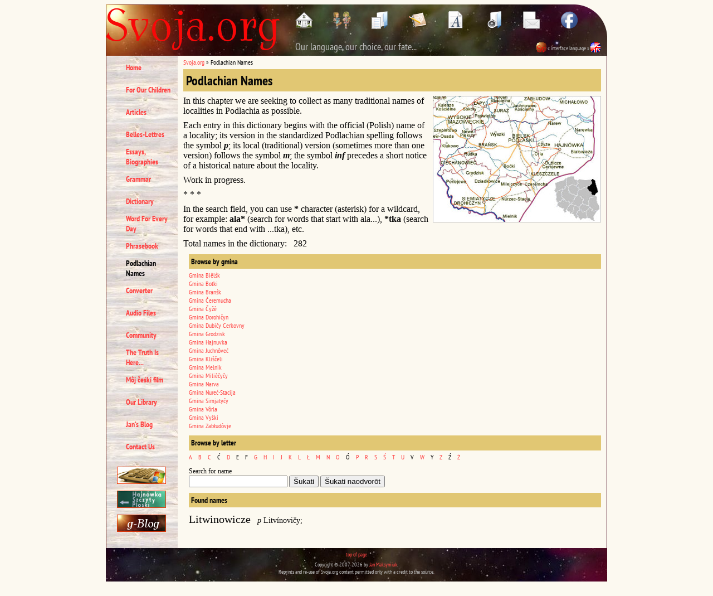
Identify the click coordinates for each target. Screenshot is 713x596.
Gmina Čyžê (203, 308)
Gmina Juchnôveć (208, 350)
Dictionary (140, 201)
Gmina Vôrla (203, 409)
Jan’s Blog (139, 424)
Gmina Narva (204, 384)
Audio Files (141, 313)
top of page (356, 554)
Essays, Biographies (142, 157)
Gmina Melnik (205, 367)
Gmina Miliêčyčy (208, 375)
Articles (136, 112)
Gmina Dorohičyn (208, 317)
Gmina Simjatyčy (208, 400)
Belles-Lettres (145, 134)
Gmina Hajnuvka (208, 342)
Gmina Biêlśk (204, 275)
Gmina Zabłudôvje (210, 425)
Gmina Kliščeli (206, 359)
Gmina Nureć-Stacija (212, 392)
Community (141, 335)
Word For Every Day (147, 224)
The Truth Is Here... (142, 357)
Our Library (141, 402)
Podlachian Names (141, 268)
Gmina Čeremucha (210, 300)
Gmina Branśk (205, 292)
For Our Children (148, 90)
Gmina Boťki (203, 283)
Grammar (138, 179)
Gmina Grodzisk (207, 334)
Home (133, 67)
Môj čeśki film (144, 380)
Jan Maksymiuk (383, 564)
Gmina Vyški (203, 417)
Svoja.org (193, 62)
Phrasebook (142, 246)
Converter (139, 290)
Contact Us (140, 447)
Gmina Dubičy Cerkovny (217, 325)
